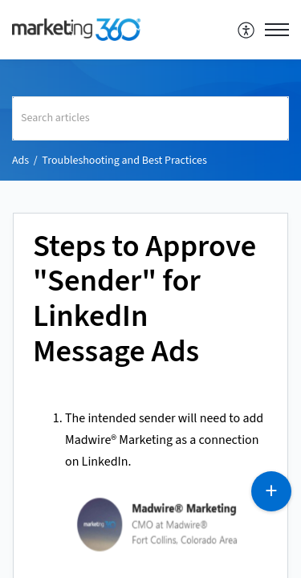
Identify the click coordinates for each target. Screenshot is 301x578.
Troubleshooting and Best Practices (124, 161)
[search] (150, 118)
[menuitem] (247, 29)
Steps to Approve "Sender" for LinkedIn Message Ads (144, 300)
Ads (20, 161)
